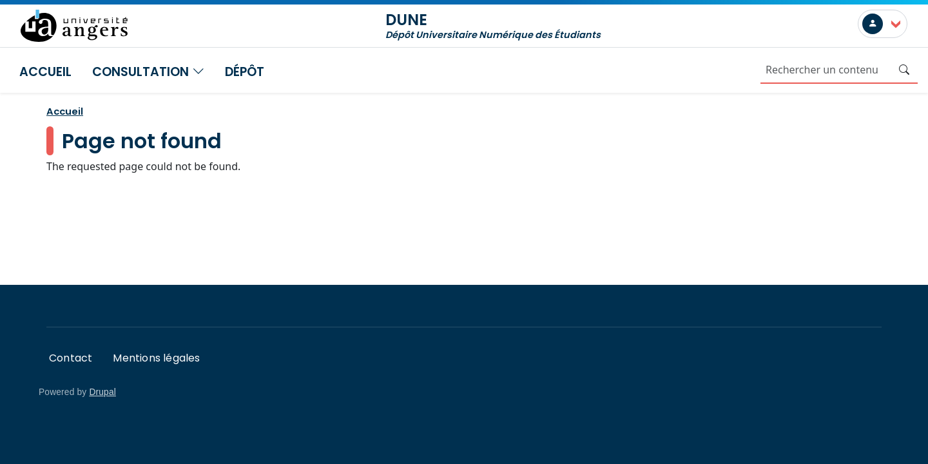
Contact (70, 358)
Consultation (148, 72)
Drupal (102, 392)
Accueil (45, 72)
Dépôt (244, 72)
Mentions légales (156, 358)
